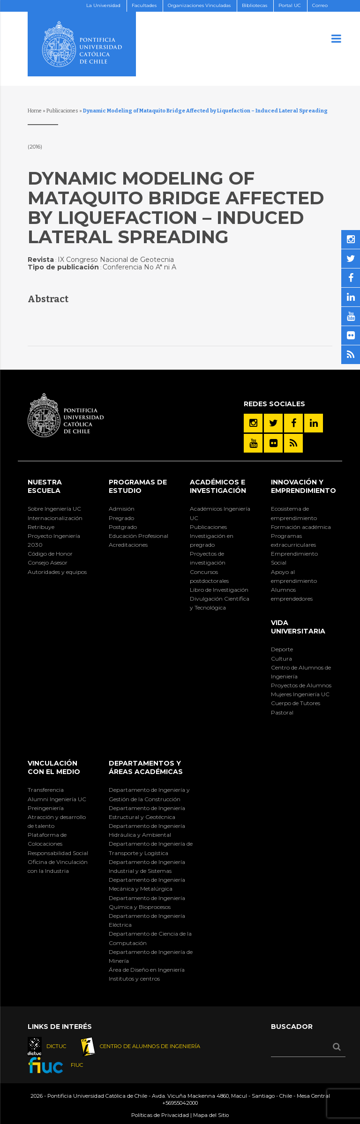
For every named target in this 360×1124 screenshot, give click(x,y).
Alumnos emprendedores (292, 594)
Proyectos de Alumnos (301, 685)
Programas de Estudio (138, 486)
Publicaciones (62, 111)
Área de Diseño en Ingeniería (147, 969)
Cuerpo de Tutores (295, 703)
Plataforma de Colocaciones (47, 839)
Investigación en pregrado (211, 540)
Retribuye (41, 526)
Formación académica (301, 526)
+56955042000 (180, 1103)
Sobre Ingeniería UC (54, 508)
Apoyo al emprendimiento (294, 576)
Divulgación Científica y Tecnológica (219, 603)
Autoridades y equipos (57, 571)
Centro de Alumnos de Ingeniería (301, 672)
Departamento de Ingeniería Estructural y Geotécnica (147, 812)
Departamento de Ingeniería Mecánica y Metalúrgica (147, 884)
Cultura (281, 658)
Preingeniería (46, 807)
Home (35, 111)
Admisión (122, 508)
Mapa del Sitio (211, 1115)
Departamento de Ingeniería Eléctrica (147, 920)
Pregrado (121, 517)
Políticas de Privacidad (160, 1115)
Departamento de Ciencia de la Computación (150, 938)
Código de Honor (50, 553)
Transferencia (46, 789)
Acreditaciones (128, 544)
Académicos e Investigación (218, 486)
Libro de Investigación (219, 589)
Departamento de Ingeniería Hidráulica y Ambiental (147, 830)
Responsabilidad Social (58, 852)
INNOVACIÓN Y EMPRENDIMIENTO (303, 486)
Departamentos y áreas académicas (146, 767)
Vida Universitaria (298, 626)
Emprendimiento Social (294, 558)
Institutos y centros (134, 978)
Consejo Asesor (48, 562)
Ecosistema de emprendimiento (294, 513)
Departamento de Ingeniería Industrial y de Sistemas (147, 866)
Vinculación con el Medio (54, 767)
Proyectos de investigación (207, 558)
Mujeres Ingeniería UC (300, 694)
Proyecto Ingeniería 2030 (54, 540)
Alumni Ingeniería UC (57, 799)
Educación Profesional (138, 535)
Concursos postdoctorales (209, 576)
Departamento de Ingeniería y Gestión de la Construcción (149, 794)
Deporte (282, 649)
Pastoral (282, 712)
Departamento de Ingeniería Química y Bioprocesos (147, 902)
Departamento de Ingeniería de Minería (151, 956)
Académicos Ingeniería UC (220, 513)
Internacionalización (55, 517)
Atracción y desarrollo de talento (57, 821)
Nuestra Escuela (45, 486)
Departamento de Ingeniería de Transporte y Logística (151, 848)
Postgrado (123, 526)
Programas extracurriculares (293, 540)
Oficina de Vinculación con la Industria (58, 866)
